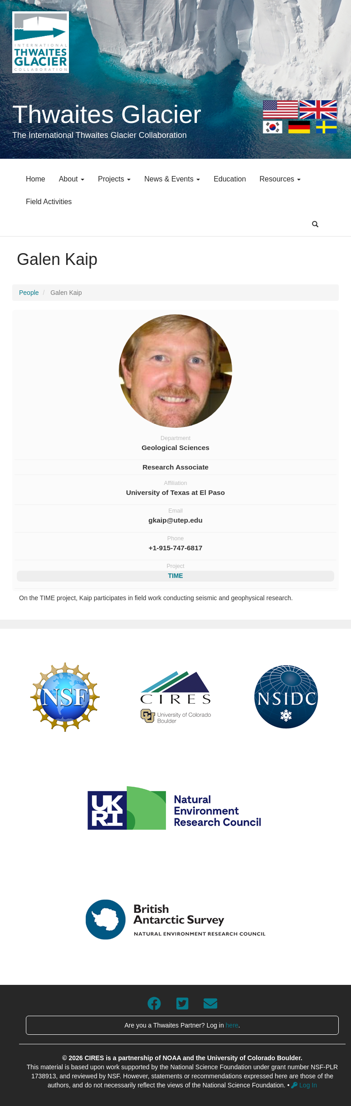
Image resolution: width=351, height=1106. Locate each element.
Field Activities (49, 202)
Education (230, 179)
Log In (304, 1085)
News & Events (172, 179)
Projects (114, 179)
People (29, 292)
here (232, 1025)
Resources (280, 179)
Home (35, 179)
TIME (175, 575)
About (71, 179)
